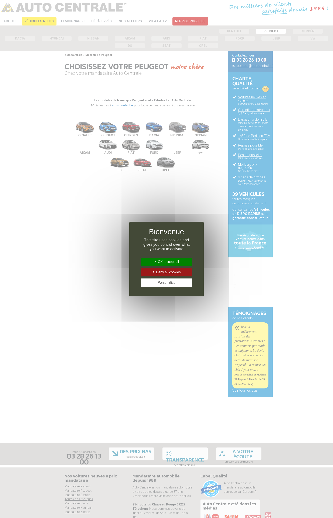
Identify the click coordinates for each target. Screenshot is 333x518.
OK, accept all (166, 262)
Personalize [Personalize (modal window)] (166, 282)
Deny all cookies (166, 272)
